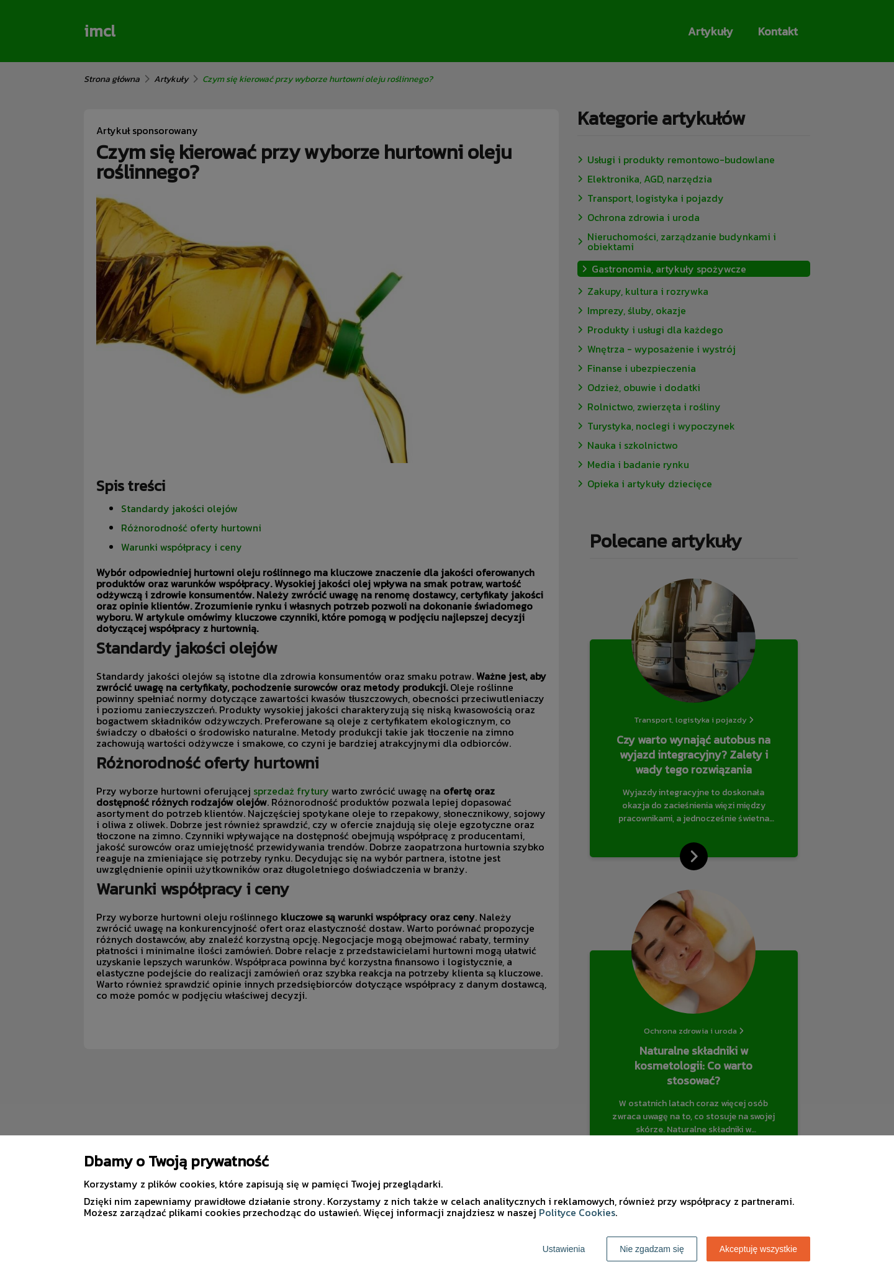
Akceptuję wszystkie (758, 1249)
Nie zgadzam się (652, 1249)
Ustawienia (564, 1249)
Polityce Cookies (577, 1212)
